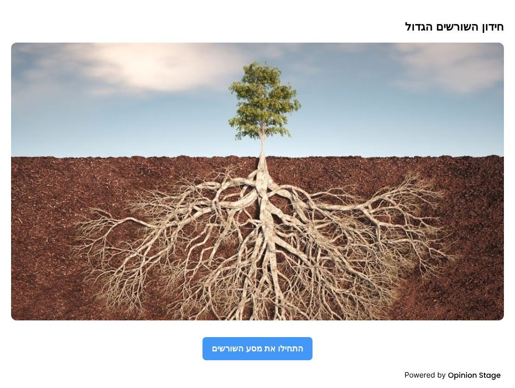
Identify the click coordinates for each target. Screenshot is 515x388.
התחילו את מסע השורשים (257, 348)
